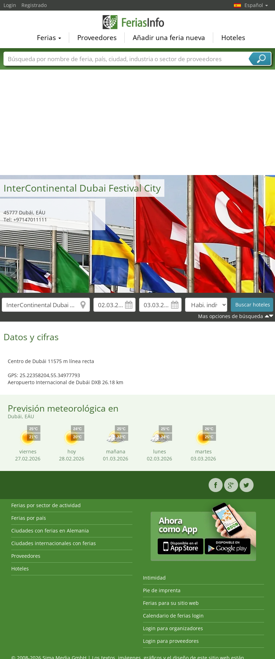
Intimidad (154, 577)
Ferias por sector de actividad (46, 505)
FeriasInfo (138, 22)
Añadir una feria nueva (169, 37)
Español (256, 5)
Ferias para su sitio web (171, 603)
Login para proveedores (171, 641)
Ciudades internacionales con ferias (53, 543)
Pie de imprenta (162, 590)
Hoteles (233, 37)
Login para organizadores (173, 628)
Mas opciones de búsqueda (230, 316)
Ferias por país (28, 518)
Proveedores (97, 37)
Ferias (49, 37)
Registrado (34, 5)
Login (10, 5)
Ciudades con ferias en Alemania (50, 530)
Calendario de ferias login (173, 615)
